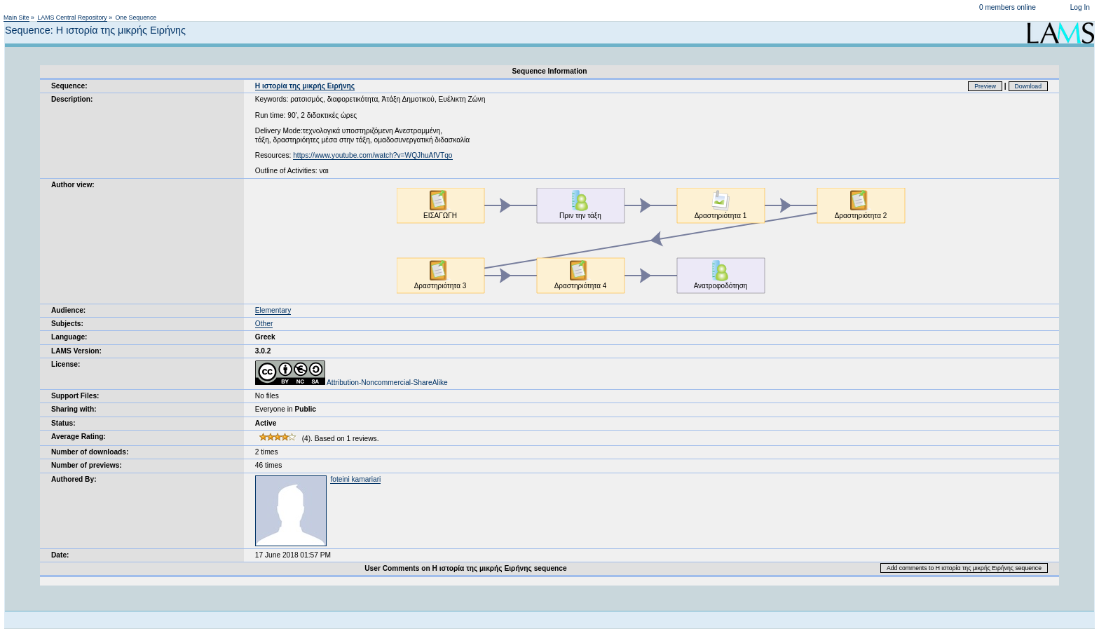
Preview (985, 86)
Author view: (73, 185)
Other (264, 323)
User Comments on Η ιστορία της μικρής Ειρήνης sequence (465, 568)
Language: (69, 337)
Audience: (68, 310)
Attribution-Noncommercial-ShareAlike (351, 382)
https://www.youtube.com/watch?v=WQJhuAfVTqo (372, 155)
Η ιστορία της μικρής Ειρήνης (305, 86)
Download (1028, 86)
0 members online (1007, 7)
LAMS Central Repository (72, 17)
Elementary (273, 310)
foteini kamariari (355, 479)
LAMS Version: (76, 351)
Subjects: (67, 323)
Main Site (16, 17)
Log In (1080, 7)
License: (65, 364)
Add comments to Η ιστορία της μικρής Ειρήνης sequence (964, 567)
